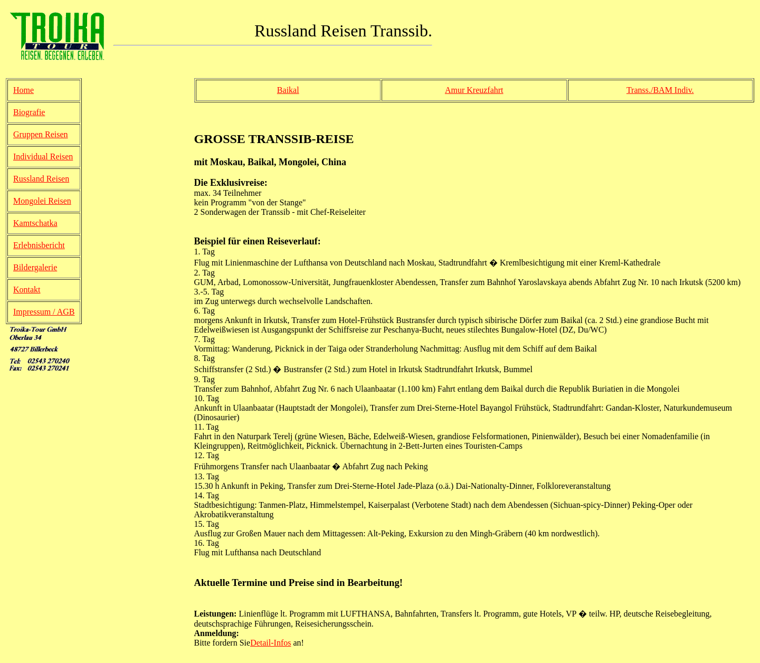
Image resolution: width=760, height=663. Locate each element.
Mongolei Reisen (42, 200)
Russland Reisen (41, 178)
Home (23, 90)
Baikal (288, 90)
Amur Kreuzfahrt (474, 90)
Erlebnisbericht (39, 245)
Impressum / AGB (43, 311)
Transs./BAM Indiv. (660, 90)
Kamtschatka (35, 223)
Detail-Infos (270, 642)
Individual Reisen (43, 156)
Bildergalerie (35, 267)
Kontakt (27, 289)
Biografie (29, 112)
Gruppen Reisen (40, 134)
